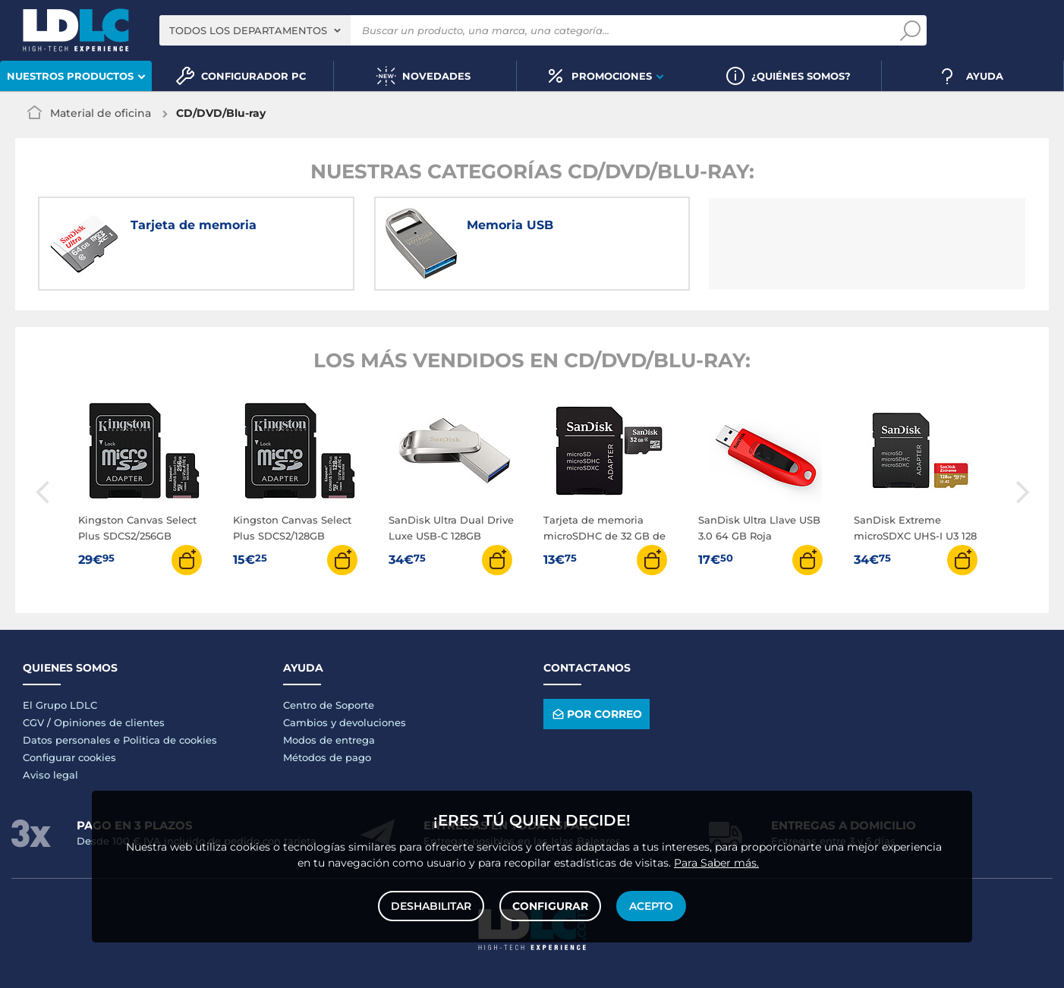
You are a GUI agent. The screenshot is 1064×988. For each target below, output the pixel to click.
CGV (33, 722)
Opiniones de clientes (109, 722)
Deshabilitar (431, 906)
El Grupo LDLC (60, 705)
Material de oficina (100, 113)
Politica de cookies (170, 740)
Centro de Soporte (328, 705)
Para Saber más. (716, 863)
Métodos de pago (327, 757)
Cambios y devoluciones (344, 722)
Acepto (651, 906)
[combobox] (255, 30)
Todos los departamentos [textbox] (248, 30)
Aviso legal (50, 775)
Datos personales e (73, 740)
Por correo (596, 714)
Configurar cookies (69, 757)
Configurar (550, 906)
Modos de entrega (329, 740)
